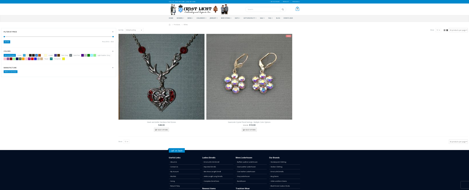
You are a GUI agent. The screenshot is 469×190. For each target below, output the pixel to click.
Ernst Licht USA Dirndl (211, 162)
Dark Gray (64, 55)
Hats (237, 18)
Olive (20, 59)
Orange (23, 59)
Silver (38, 59)
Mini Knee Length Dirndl (212, 172)
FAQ (269, 18)
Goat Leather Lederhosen (246, 167)
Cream (45, 55)
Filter (7, 42)
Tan (41, 59)
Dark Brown (58, 55)
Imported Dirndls (210, 167)
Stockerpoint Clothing (278, 162)
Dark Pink (77, 55)
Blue (36, 55)
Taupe (46, 59)
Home (171, 18)
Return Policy (175, 186)
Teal (51, 59)
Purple (29, 59)
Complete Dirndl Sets (211, 181)
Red (32, 59)
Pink (26, 59)
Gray (85, 55)
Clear (42, 55)
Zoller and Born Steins (279, 181)
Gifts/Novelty (249, 18)
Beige (27, 55)
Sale (261, 18)
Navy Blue (17, 59)
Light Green (94, 55)
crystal (50, 55)
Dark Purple (82, 55)
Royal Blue (35, 59)
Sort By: (121, 30)
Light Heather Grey (104, 55)
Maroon (11, 59)
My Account (275, 1)
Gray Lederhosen (243, 176)
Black (30, 55)
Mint (14, 59)
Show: (432, 30)
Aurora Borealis (10, 55)
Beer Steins (225, 18)
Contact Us (174, 167)
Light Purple (8, 59)
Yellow (63, 59)
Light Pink (5, 59)
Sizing (172, 181)
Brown (39, 55)
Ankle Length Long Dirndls (213, 176)
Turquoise (57, 59)
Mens (189, 18)
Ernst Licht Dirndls (277, 172)
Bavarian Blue (24, 55)
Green (88, 55)
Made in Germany (10, 71)
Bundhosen (241, 181)
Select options (163, 130)
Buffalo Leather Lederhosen (247, 162)
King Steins (275, 176)
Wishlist (286, 1)
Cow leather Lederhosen (246, 172)
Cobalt (19, 55)
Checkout (296, 1)
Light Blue (91, 55)
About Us (173, 162)
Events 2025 (288, 18)
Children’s (201, 18)
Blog (278, 18)
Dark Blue (55, 55)
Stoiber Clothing (276, 167)
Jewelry (213, 18)
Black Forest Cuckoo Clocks (280, 186)
